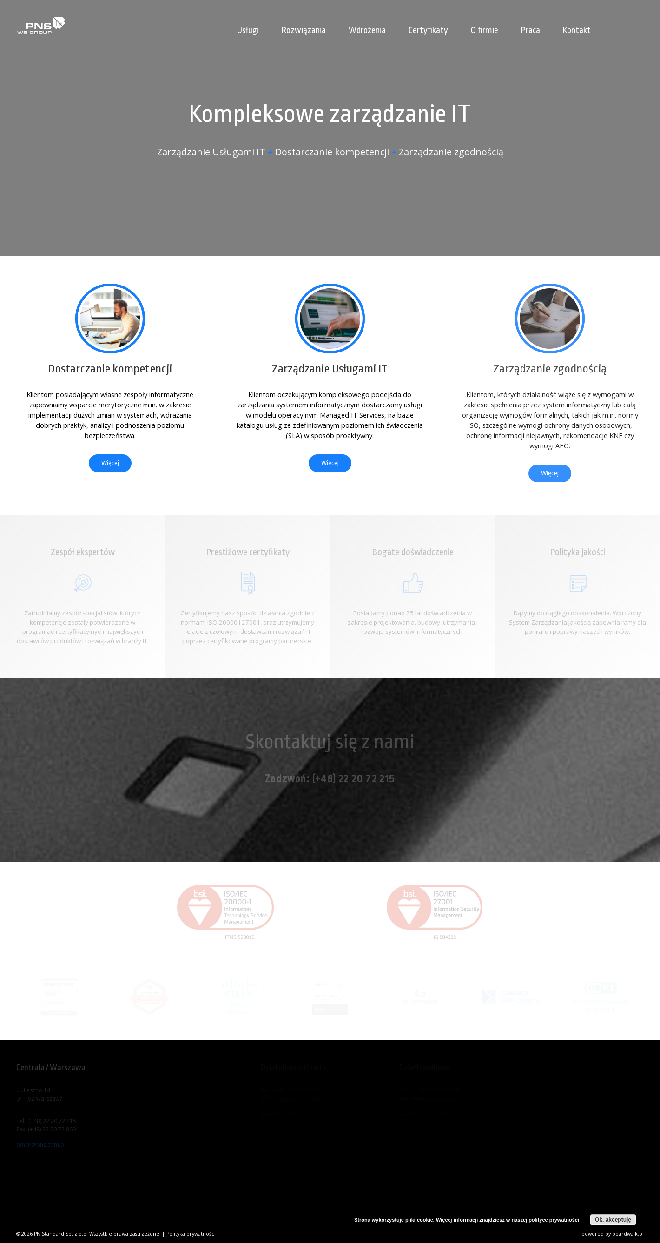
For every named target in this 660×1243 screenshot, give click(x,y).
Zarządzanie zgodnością (550, 368)
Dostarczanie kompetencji (110, 368)
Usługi (248, 30)
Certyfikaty (428, 30)
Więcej (110, 462)
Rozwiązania (304, 30)
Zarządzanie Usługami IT (330, 368)
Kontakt (577, 30)
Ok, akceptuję (613, 1219)
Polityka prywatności (191, 1233)
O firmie (484, 30)
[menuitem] (617, 19)
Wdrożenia (367, 30)
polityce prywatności (553, 1220)
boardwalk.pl (628, 1233)
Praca (530, 30)
